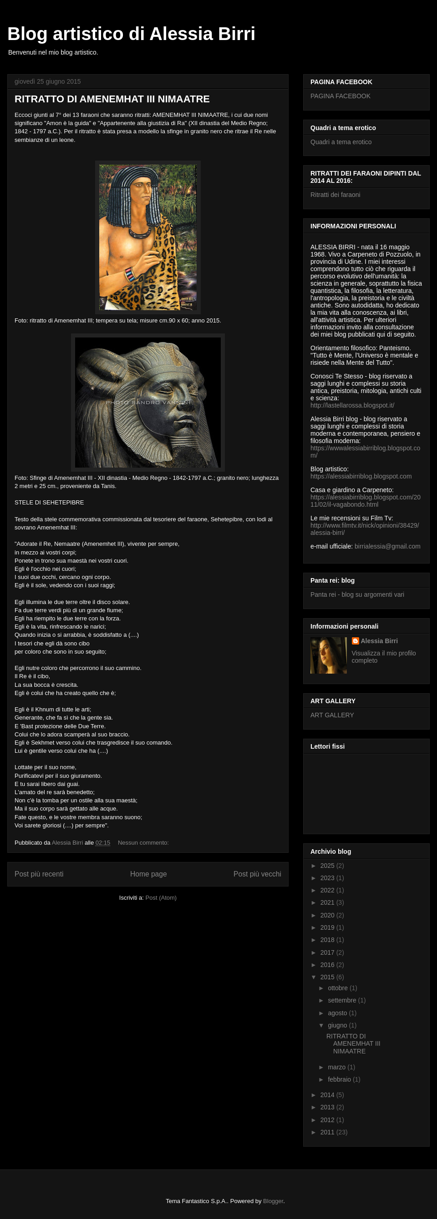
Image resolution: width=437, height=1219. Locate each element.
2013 (328, 1107)
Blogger (273, 1201)
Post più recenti (39, 874)
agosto (338, 1013)
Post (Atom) (161, 897)
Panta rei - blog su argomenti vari (357, 594)
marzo (337, 1067)
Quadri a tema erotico (341, 142)
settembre (343, 1000)
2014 (328, 1094)
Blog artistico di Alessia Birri (131, 34)
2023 (328, 878)
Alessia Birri (379, 641)
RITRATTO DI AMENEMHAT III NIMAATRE (112, 99)
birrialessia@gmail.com (388, 546)
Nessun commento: (144, 842)
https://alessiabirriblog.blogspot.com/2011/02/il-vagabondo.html (365, 501)
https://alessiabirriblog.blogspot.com (361, 476)
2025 (328, 865)
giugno (338, 1025)
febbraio (340, 1079)
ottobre (338, 988)
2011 (328, 1132)
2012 (328, 1119)
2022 (328, 890)
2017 (328, 952)
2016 (328, 964)
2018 (328, 939)
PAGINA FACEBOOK (340, 96)
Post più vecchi (257, 874)
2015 (328, 977)
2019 (328, 927)
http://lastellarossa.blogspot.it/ (352, 405)
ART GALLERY (332, 715)
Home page (148, 874)
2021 (328, 902)
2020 (328, 915)
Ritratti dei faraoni (335, 194)
